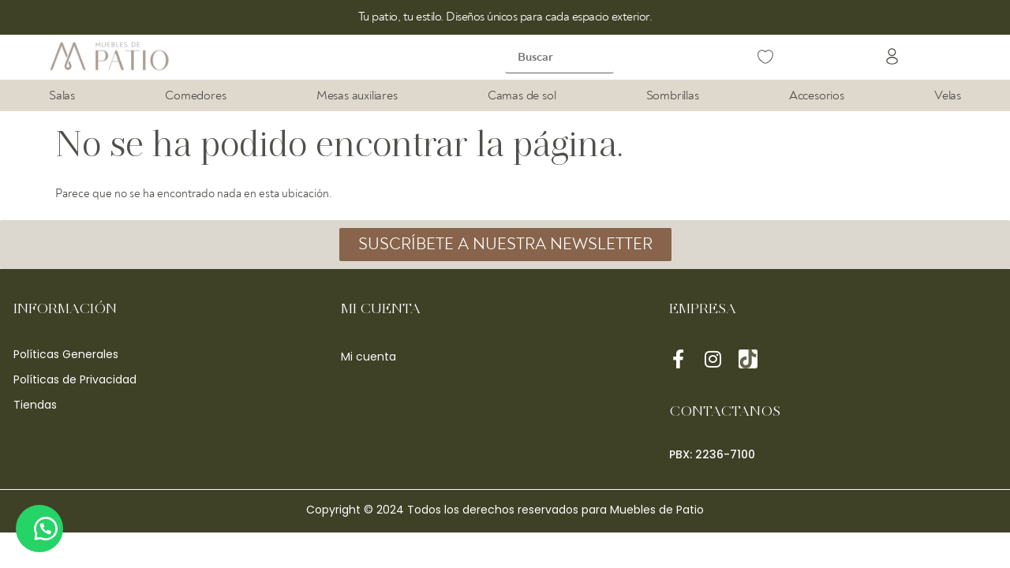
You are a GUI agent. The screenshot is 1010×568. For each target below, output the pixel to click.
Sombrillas (672, 95)
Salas (62, 95)
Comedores (195, 95)
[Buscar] (559, 57)
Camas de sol (522, 95)
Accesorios (816, 95)
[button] (892, 58)
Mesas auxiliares (357, 95)
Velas (947, 95)
